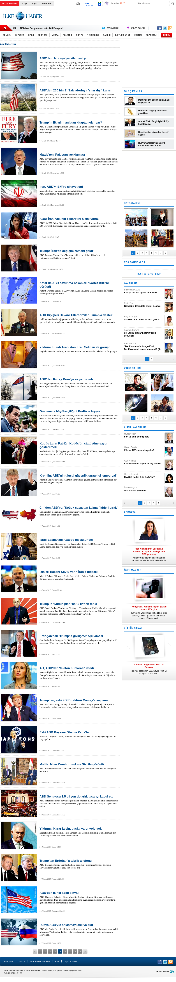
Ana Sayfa (8, 961)
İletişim (21, 961)
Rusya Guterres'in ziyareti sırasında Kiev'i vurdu (151, 144)
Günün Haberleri (9, 3)
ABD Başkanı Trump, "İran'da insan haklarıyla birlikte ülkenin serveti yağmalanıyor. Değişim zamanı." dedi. (79, 254)
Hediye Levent (144, 476)
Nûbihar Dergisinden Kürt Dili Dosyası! (41, 28)
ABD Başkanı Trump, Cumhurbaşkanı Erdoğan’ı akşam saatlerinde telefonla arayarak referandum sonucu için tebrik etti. (79, 864)
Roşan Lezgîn (144, 318)
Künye (24, 3)
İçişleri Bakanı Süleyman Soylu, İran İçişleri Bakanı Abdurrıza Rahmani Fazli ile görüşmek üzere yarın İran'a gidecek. (79, 575)
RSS (57, 961)
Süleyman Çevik (144, 291)
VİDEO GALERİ (132, 368)
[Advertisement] (149, 63)
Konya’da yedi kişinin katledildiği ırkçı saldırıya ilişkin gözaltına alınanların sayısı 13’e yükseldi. (149, 612)
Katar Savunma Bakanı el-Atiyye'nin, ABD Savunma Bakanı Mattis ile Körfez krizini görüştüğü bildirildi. (79, 288)
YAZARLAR (130, 283)
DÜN (140, 274)
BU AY (158, 274)
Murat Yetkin (144, 435)
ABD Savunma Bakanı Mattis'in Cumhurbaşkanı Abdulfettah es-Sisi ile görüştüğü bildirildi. (79, 768)
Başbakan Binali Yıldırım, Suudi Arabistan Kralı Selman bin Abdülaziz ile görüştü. (79, 349)
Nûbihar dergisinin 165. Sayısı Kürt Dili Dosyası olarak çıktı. (149, 669)
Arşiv (34, 3)
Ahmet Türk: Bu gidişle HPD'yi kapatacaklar (153, 122)
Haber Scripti (162, 971)
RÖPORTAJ (130, 512)
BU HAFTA (148, 274)
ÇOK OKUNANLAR (134, 262)
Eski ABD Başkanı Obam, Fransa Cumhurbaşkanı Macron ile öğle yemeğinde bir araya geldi (79, 736)
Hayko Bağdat (144, 449)
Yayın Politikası (70, 961)
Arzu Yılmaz (144, 462)
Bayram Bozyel (144, 333)
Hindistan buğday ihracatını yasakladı (152, 112)
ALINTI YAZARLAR (135, 427)
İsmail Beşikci (144, 489)
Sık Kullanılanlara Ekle (40, 961)
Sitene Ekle (46, 3)
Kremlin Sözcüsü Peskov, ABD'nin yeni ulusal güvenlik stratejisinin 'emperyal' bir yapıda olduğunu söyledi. (79, 479)
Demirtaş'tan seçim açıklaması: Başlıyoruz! (154, 101)
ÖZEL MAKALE (132, 570)
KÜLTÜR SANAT (133, 628)
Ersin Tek (144, 304)
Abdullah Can (144, 346)
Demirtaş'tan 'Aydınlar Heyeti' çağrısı (153, 133)
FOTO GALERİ (132, 203)
